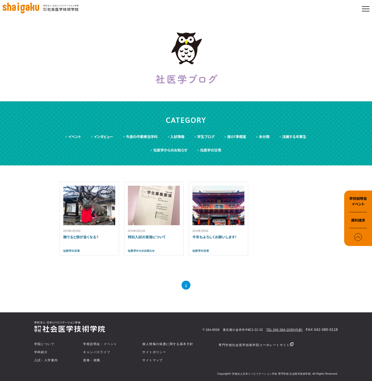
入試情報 (176, 136)
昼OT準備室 (235, 136)
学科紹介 (41, 352)
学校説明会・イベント (100, 344)
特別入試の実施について (147, 236)
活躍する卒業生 (293, 136)
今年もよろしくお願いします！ (214, 236)
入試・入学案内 (46, 360)
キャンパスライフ (96, 352)
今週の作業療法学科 (140, 136)
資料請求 (358, 220)
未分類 (262, 136)
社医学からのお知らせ (169, 150)
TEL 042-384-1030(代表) (284, 330)
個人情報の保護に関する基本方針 (167, 344)
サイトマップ (152, 360)
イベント (73, 136)
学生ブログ (204, 136)
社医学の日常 (209, 150)
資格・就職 (91, 360)
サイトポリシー (154, 352)
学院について (44, 344)
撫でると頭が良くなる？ (81, 236)
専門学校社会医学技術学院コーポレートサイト (256, 344)
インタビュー (102, 136)
